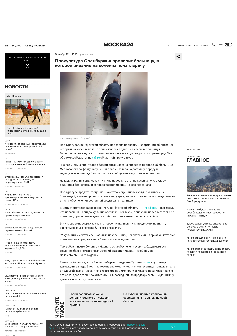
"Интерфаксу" (149, 208)
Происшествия (86, 54)
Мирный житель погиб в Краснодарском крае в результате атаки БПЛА (23, 197)
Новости (16, 87)
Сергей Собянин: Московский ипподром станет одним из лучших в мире (27, 117)
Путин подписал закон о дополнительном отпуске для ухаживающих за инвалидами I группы (91, 299)
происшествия (12, 204)
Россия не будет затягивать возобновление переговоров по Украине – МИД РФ (22, 245)
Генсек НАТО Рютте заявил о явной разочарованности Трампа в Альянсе (25, 163)
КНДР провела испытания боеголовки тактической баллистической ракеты (25, 262)
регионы (24, 204)
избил (146, 262)
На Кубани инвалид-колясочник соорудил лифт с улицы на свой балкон (145, 297)
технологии (20, 186)
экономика (10, 153)
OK (173, 326)
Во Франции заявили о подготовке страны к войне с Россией (23, 229)
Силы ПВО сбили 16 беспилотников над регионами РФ (26, 295)
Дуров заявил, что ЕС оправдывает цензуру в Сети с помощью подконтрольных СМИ (24, 179)
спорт (7, 316)
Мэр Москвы (14, 96)
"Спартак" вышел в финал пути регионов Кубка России (22, 310)
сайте (96, 158)
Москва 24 (118, 44)
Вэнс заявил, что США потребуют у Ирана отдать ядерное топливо (23, 325)
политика (9, 169)
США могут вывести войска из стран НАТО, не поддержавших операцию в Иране (25, 278)
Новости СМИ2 (194, 149)
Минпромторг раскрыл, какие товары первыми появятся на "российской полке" (25, 146)
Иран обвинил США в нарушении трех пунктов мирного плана (25, 214)
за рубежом (20, 169)
